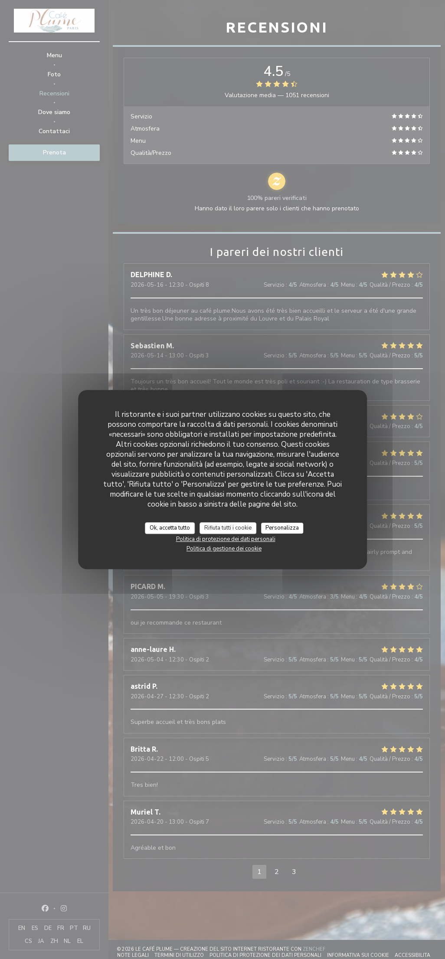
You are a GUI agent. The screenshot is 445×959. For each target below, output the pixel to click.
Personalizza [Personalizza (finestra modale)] (282, 528)
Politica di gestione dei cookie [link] (224, 549)
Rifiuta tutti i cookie (228, 528)
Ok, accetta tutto (170, 528)
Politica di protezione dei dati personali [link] (225, 539)
